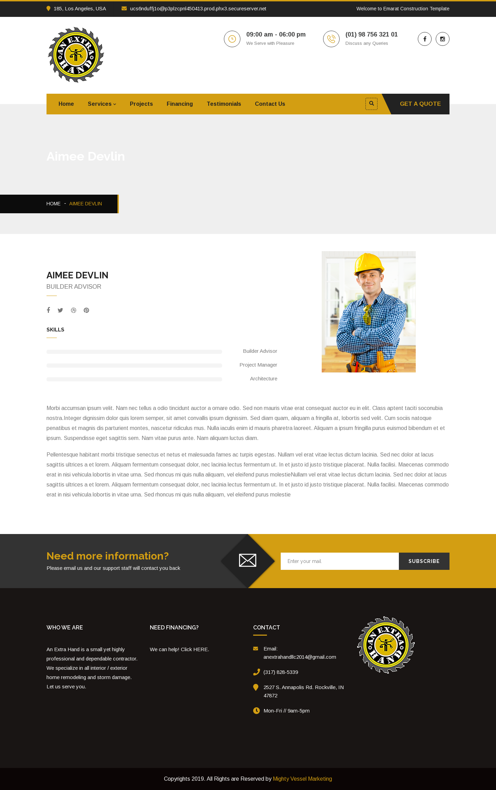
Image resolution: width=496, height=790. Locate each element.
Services (100, 104)
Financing (180, 104)
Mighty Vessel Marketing (302, 779)
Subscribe (424, 561)
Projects (141, 104)
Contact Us (270, 104)
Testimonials (224, 104)
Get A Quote (420, 104)
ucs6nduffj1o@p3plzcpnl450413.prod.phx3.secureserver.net (194, 8)
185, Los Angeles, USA (76, 8)
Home (66, 104)
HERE (200, 649)
